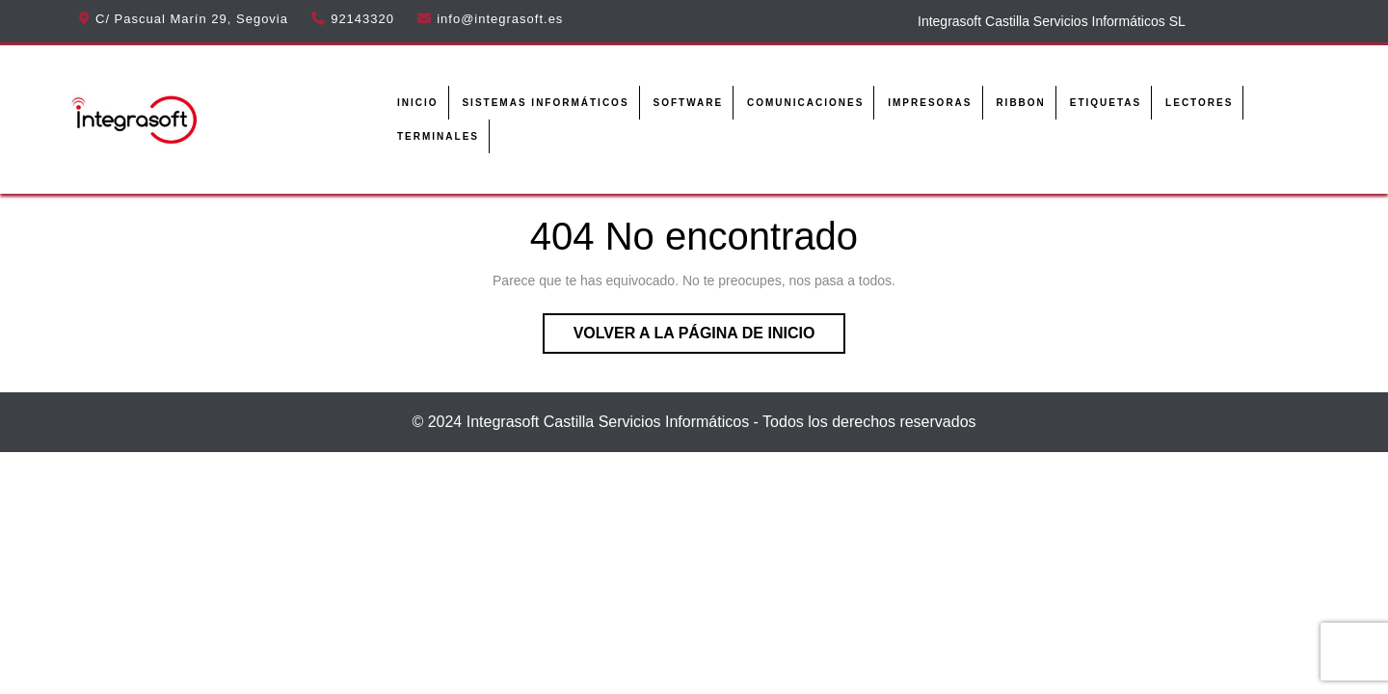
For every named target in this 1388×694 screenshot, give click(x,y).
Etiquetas (1105, 102)
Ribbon (1020, 102)
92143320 (362, 19)
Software (688, 102)
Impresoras (930, 102)
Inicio (418, 102)
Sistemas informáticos (545, 102)
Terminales (438, 136)
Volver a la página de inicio (710, 337)
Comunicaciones (805, 102)
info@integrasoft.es (500, 19)
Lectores (1199, 102)
